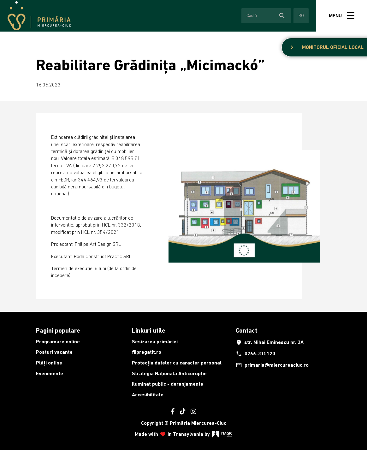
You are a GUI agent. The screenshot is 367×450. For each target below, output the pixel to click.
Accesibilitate (147, 395)
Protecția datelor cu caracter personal (177, 363)
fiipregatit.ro (146, 352)
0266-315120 (255, 354)
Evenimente (49, 373)
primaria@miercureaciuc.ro (272, 365)
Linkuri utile (148, 330)
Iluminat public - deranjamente (167, 384)
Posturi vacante (54, 352)
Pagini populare (58, 330)
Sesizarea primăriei (155, 342)
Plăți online (49, 363)
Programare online (58, 342)
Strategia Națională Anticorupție (169, 373)
